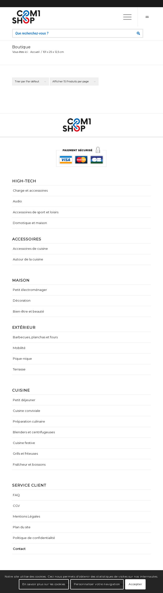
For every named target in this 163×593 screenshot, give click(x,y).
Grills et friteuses (25, 453)
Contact (19, 549)
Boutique (21, 47)
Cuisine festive (24, 443)
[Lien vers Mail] (147, 16)
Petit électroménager (30, 290)
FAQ (16, 495)
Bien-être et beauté (28, 311)
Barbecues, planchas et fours (35, 337)
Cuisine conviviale (26, 411)
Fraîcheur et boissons (29, 464)
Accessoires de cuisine (30, 248)
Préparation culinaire (29, 421)
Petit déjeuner (24, 400)
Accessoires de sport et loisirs (35, 212)
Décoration (22, 300)
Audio (17, 201)
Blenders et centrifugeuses (34, 432)
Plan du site (22, 527)
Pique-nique (22, 358)
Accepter (135, 584)
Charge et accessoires (30, 190)
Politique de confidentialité (34, 538)
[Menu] (125, 16)
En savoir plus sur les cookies (43, 584)
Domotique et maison (30, 223)
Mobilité (19, 348)
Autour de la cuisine (28, 259)
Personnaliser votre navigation (97, 584)
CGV (16, 506)
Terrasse (19, 369)
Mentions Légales (26, 516)
